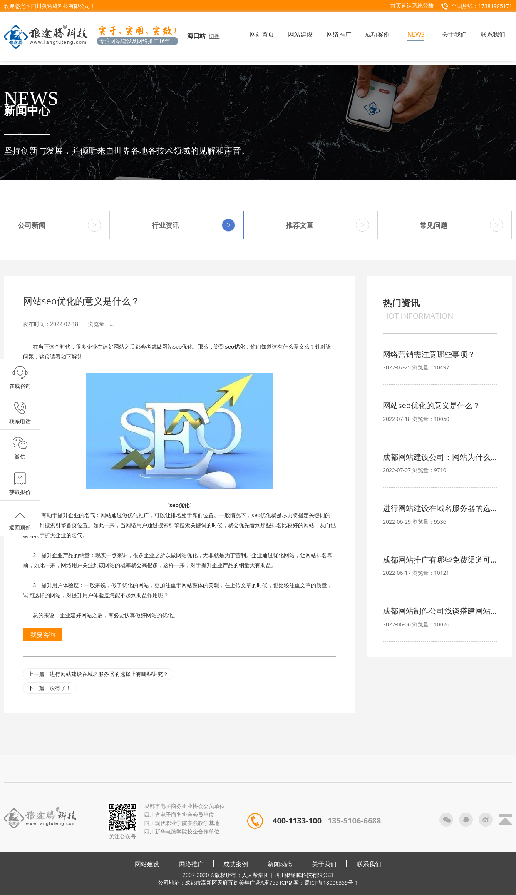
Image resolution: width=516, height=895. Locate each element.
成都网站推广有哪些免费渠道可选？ (440, 559)
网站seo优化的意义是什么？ (431, 405)
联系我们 (369, 864)
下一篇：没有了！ (49, 687)
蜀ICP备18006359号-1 (331, 882)
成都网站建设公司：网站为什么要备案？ (440, 457)
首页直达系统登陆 (412, 5)
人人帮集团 (255, 874)
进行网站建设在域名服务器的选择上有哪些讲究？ (440, 508)
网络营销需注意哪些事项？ (429, 354)
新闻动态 (280, 864)
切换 (214, 36)
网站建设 (147, 864)
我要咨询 (42, 634)
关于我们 (324, 864)
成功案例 (235, 864)
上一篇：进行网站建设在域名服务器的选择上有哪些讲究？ (98, 674)
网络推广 (191, 864)
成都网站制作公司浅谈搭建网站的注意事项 (440, 611)
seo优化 (235, 346)
